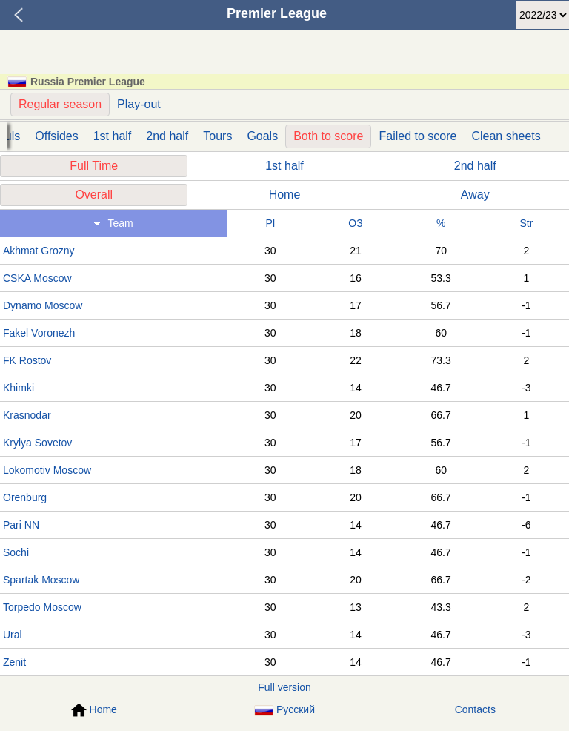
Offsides (56, 136)
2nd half (167, 136)
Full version (284, 687)
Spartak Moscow (41, 580)
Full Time (94, 165)
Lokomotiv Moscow (47, 470)
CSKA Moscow (37, 278)
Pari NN (21, 525)
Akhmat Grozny (38, 251)
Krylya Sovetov (37, 443)
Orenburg (25, 497)
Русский (284, 710)
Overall (94, 194)
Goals (262, 136)
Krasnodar (27, 415)
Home (285, 194)
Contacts (475, 709)
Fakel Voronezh (39, 333)
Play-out (139, 104)
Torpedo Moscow (42, 607)
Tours (217, 136)
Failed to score (417, 136)
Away (475, 194)
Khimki (18, 388)
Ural (12, 635)
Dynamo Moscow (42, 305)
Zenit (14, 662)
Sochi (16, 552)
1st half (112, 136)
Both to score (328, 136)
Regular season (60, 104)
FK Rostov (27, 360)
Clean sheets (505, 136)
